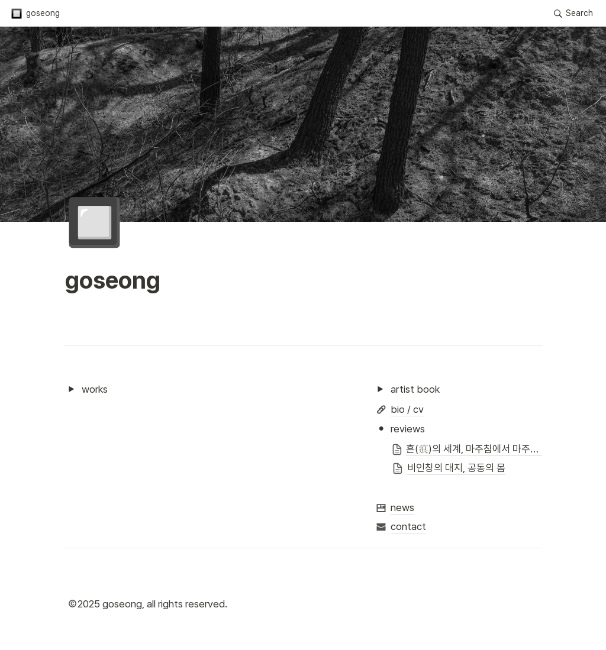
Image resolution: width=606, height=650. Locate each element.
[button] (35, 14)
